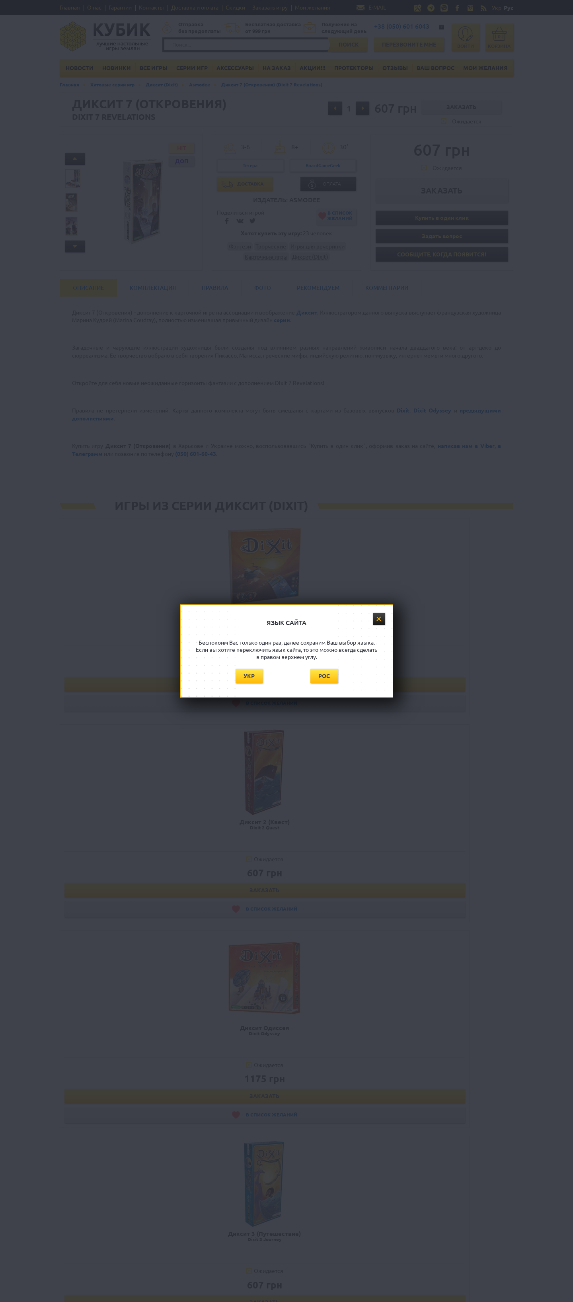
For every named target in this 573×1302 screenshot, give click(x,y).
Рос (324, 676)
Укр (249, 676)
